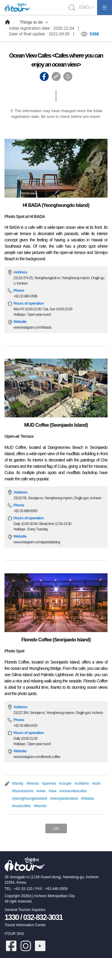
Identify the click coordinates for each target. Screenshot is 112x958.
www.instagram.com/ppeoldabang (36, 542)
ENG (84, 7)
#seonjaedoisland (64, 798)
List (56, 828)
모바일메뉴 (104, 7)
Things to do (31, 22)
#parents (49, 783)
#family (17, 783)
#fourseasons (22, 791)
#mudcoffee (21, 806)
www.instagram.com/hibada (32, 327)
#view (41, 791)
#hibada (87, 798)
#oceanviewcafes (73, 791)
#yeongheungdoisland (29, 798)
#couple (65, 783)
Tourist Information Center (25, 925)
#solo (96, 783)
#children (81, 783)
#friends (32, 783)
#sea (52, 791)
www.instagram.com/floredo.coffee (36, 757)
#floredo (40, 806)
